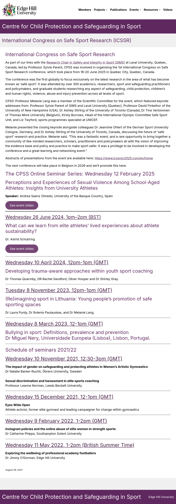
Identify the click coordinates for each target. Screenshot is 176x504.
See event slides (22, 205)
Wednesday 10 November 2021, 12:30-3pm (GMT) (63, 359)
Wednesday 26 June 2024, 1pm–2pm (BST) (53, 217)
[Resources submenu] (160, 10)
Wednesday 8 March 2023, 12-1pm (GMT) (54, 324)
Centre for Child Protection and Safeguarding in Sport (71, 26)
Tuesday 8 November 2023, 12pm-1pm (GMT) (58, 290)
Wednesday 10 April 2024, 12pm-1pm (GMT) (56, 262)
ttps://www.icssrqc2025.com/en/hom (123, 158)
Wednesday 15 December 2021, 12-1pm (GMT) (59, 397)
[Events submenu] (140, 10)
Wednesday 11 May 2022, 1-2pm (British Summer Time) (69, 445)
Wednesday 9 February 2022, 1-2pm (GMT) (56, 421)
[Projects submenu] (106, 10)
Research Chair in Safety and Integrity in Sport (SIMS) (85, 62)
